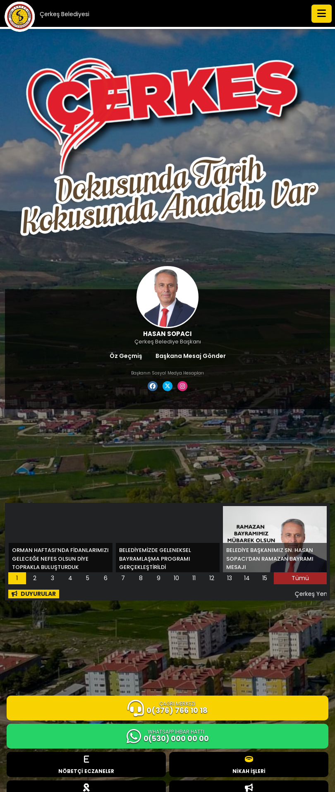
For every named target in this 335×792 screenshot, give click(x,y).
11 (194, 578)
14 (247, 578)
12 (211, 578)
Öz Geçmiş (126, 356)
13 (229, 578)
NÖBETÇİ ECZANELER (86, 765)
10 (176, 578)
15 (264, 578)
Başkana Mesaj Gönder (191, 356)
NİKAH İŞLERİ (249, 765)
